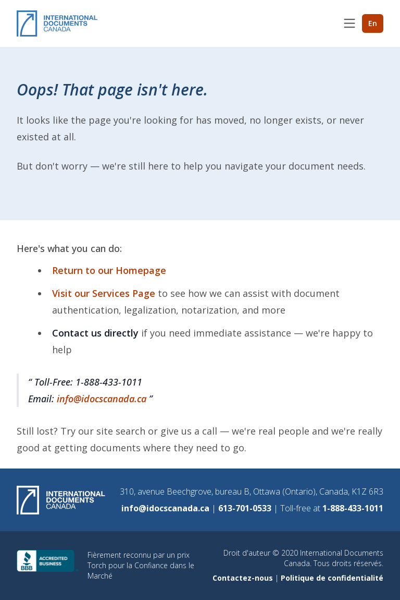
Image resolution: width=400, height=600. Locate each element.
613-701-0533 (245, 508)
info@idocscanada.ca (103, 398)
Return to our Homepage (109, 270)
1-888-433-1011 (352, 508)
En (372, 23)
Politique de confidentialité (332, 578)
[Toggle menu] (349, 23)
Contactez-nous (244, 578)
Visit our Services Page (105, 293)
